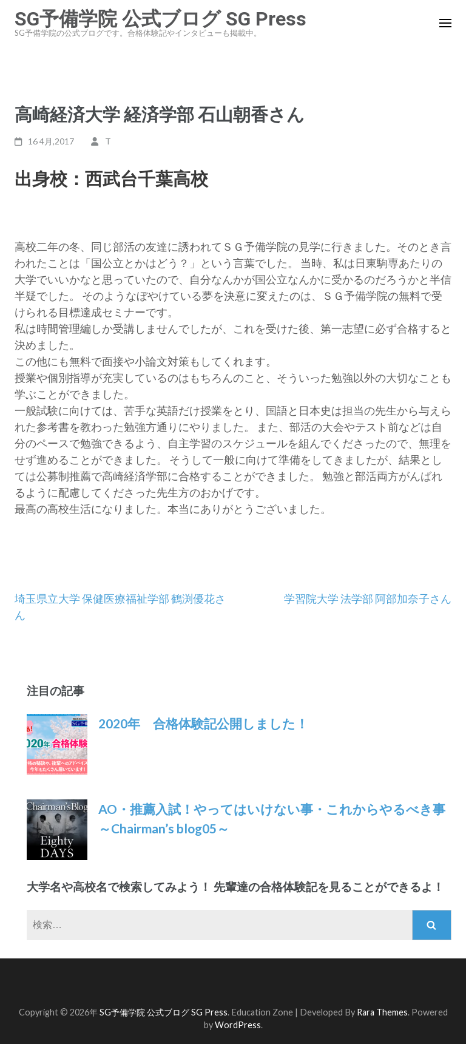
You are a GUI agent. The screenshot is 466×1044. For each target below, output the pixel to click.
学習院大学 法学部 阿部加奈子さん (367, 598)
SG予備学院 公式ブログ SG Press (160, 18)
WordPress (238, 1025)
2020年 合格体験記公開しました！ (203, 723)
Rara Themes (382, 1012)
